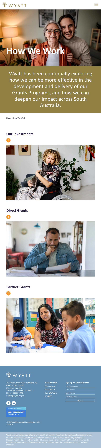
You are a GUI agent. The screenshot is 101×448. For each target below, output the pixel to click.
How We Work (19, 118)
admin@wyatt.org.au (15, 395)
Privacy (10, 424)
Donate (48, 396)
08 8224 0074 (18, 393)
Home (8, 118)
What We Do (50, 389)
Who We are (50, 386)
